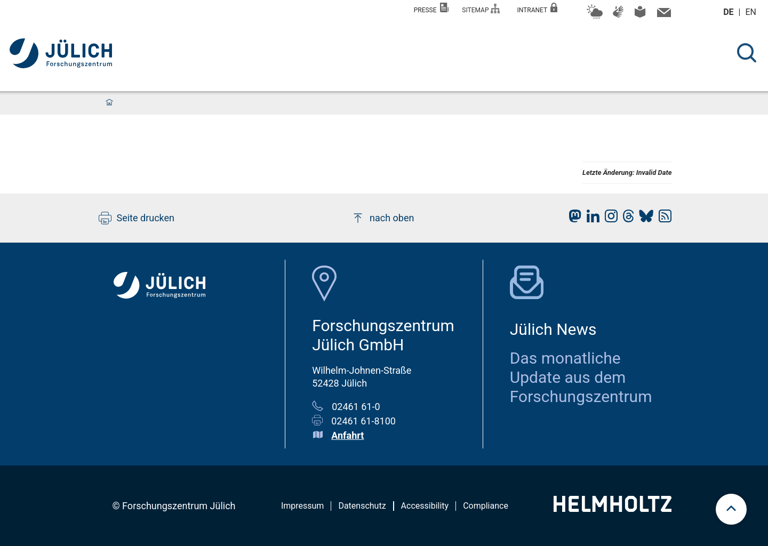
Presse (431, 8)
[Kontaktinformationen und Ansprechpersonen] (662, 15)
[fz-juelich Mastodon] (572, 218)
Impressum (302, 506)
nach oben (382, 218)
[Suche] (746, 52)
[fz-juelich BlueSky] (643, 218)
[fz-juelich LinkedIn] (590, 218)
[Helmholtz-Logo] (612, 508)
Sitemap (481, 9)
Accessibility (425, 506)
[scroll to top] (731, 509)
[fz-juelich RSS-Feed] (662, 218)
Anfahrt (347, 435)
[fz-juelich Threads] (626, 218)
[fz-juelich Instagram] (608, 218)
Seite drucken (137, 218)
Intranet (537, 8)
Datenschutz (362, 506)
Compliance (485, 506)
